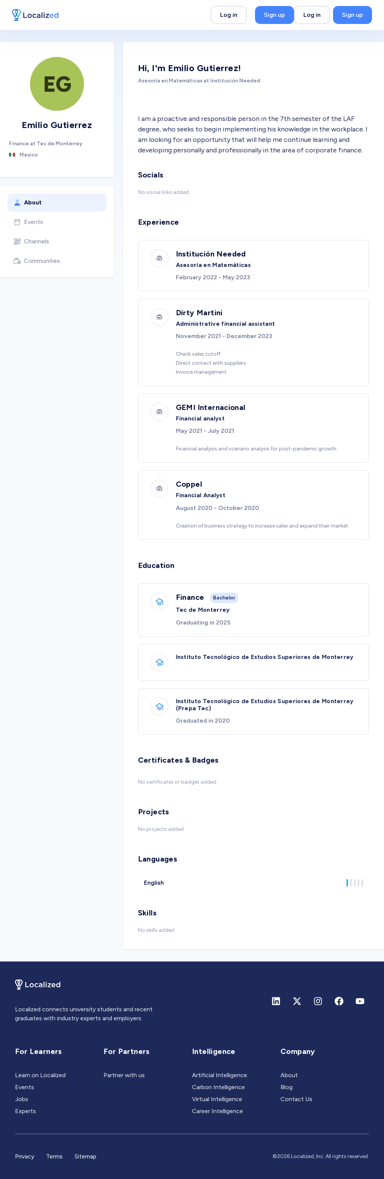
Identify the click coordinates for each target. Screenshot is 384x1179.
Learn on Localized (40, 1075)
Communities (37, 261)
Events (28, 222)
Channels (31, 241)
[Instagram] (318, 1001)
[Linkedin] (276, 1001)
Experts (25, 1111)
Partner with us (124, 1075)
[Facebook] (339, 1001)
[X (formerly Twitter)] (297, 1001)
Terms (54, 1156)
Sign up (274, 14)
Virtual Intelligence (217, 1099)
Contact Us (296, 1099)
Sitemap (85, 1156)
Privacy (24, 1156)
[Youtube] (360, 1001)
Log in (228, 14)
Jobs (21, 1099)
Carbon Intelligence (218, 1087)
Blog (286, 1087)
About (28, 202)
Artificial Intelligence (219, 1075)
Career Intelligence (217, 1111)
